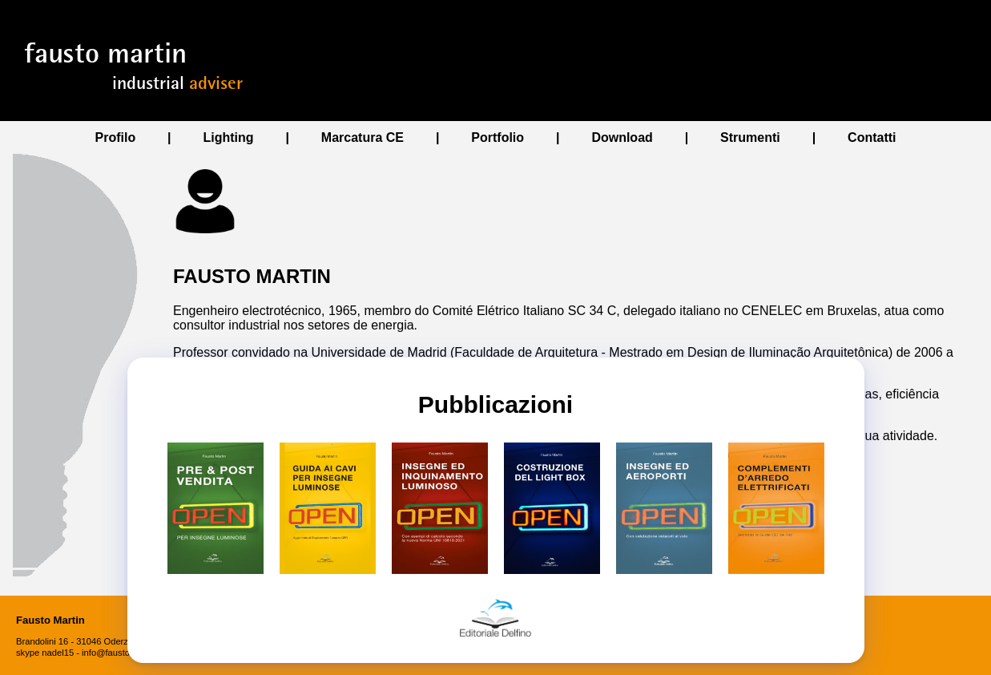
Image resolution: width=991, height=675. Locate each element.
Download (621, 137)
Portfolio (497, 137)
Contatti (872, 137)
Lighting (228, 137)
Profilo (115, 137)
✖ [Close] (152, 646)
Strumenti (750, 137)
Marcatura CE (362, 137)
